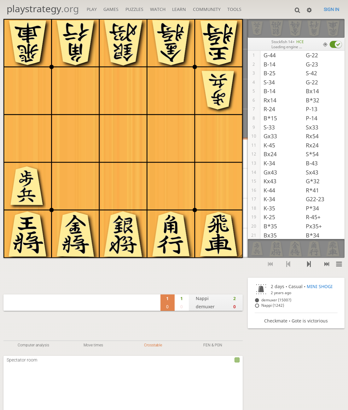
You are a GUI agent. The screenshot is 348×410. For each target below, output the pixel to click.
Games (111, 9)
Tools (234, 9)
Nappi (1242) (272, 305)
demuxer (205, 307)
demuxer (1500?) (276, 300)
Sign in (331, 9)
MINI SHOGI (320, 286)
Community (207, 9)
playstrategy (43, 8)
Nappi (202, 298)
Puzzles (134, 9)
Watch (157, 9)
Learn (179, 9)
